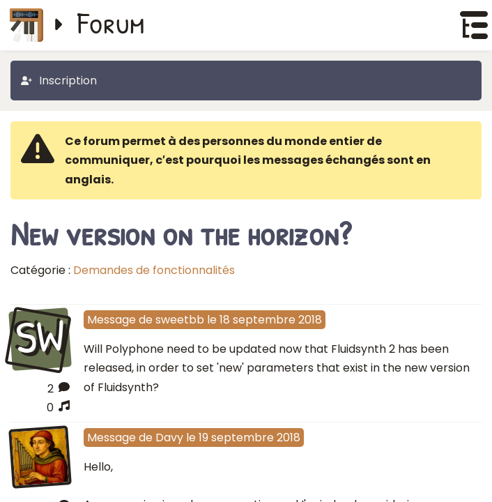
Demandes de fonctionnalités (154, 270)
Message (111, 320)
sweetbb (179, 320)
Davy (169, 437)
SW (39, 337)
